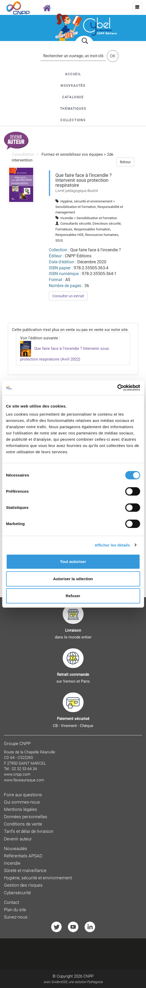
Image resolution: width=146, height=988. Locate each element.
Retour (125, 162)
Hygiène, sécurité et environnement (38, 877)
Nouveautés (15, 848)
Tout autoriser (73, 561)
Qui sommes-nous (22, 802)
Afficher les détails (112, 545)
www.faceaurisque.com (24, 780)
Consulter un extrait (68, 296)
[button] (73, 97)
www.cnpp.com (17, 774)
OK (112, 56)
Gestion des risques (23, 885)
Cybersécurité (17, 892)
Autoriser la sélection (73, 579)
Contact (11, 902)
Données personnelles (25, 816)
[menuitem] (21, 184)
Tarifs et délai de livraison (28, 831)
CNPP (88, 976)
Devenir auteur (18, 838)
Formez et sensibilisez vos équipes (72, 154)
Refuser (73, 596)
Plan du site (15, 909)
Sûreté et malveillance (25, 870)
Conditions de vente (23, 824)
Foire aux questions (23, 794)
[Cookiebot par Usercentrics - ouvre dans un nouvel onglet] (117, 387)
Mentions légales (20, 809)
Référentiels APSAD (23, 855)
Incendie (12, 863)
